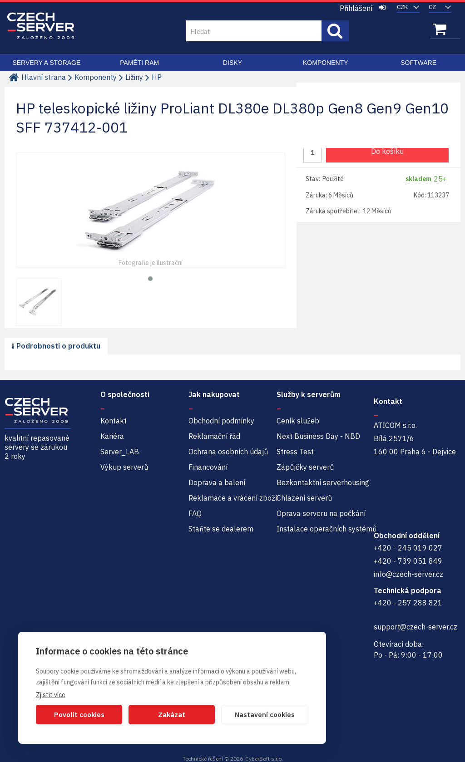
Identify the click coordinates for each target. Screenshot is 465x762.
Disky (232, 62)
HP (157, 77)
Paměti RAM (139, 62)
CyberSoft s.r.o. (264, 758)
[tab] (56, 346)
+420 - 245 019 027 (408, 547)
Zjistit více (50, 695)
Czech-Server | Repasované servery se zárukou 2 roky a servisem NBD (41, 26)
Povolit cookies (79, 714)
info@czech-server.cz (408, 574)
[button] (150, 277)
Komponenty (325, 62)
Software (418, 62)
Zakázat (171, 714)
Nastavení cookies (265, 714)
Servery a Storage (46, 62)
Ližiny (134, 77)
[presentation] (56, 346)
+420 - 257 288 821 (408, 602)
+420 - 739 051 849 (408, 560)
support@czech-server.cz (415, 626)
